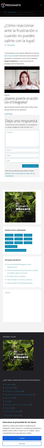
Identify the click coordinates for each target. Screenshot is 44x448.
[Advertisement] (20, 306)
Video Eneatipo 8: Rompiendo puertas (20, 283)
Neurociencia (9, 398)
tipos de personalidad (11, 56)
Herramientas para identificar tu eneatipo (19, 395)
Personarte (9, 408)
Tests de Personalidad (12, 411)
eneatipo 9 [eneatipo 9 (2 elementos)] (28, 243)
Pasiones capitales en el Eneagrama (17, 405)
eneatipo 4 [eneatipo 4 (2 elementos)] (9, 239)
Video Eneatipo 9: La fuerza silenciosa (19, 280)
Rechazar (22, 444)
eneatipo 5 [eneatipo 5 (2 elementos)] (18, 239)
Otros (7, 401)
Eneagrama (9, 384)
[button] (8, 114)
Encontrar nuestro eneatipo (16, 276)
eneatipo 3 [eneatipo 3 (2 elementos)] (28, 235)
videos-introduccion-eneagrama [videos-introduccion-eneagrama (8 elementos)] (15, 250)
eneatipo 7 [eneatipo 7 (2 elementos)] (9, 243)
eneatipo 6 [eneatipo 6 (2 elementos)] (28, 239)
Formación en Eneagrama (13, 391)
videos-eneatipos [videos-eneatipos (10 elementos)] (11, 246)
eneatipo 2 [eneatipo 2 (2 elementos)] (18, 235)
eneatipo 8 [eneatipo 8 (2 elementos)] (18, 243)
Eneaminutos (12, 12)
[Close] (42, 419)
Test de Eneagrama (13, 415)
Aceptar (22, 438)
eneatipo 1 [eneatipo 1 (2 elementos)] (9, 235)
